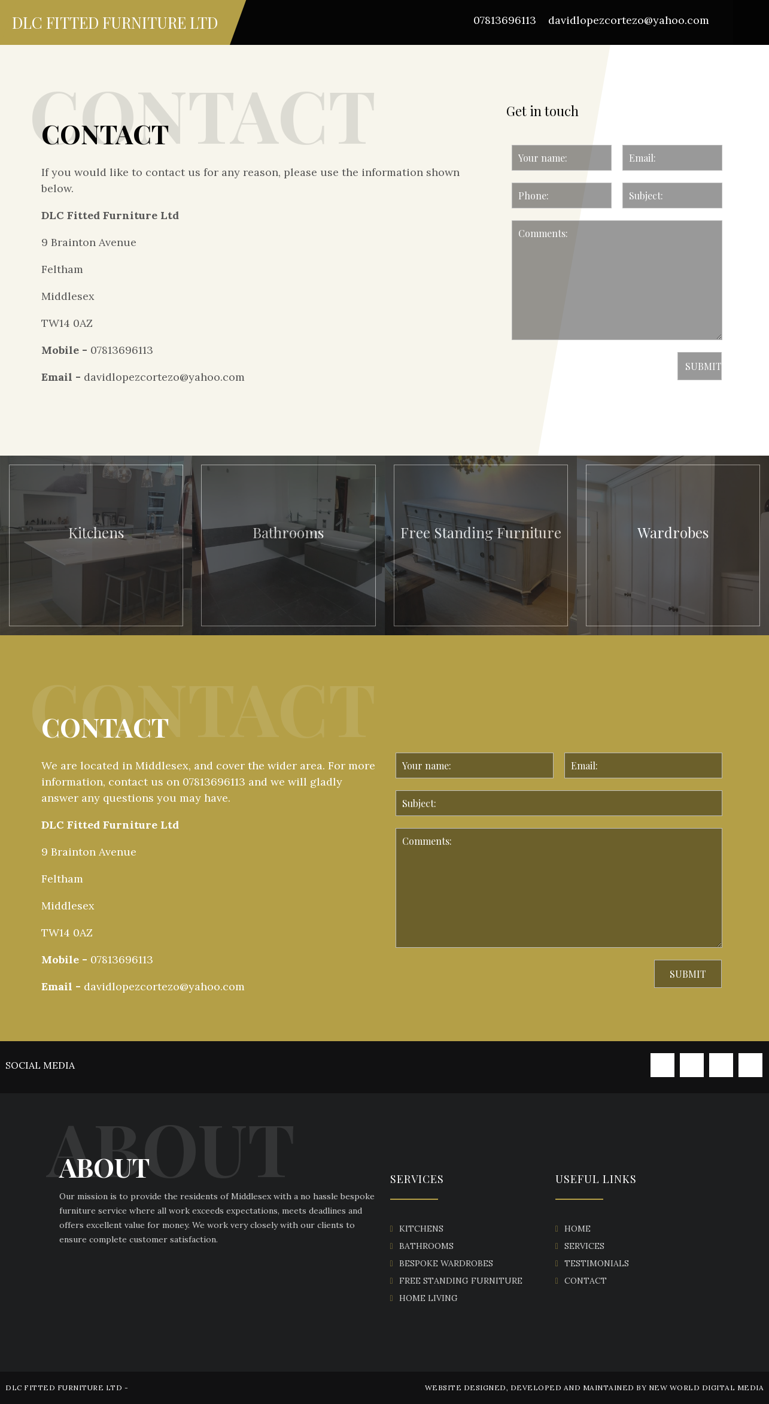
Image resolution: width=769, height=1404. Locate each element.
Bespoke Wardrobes (446, 1263)
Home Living (428, 1298)
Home (577, 1228)
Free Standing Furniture (460, 1280)
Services (584, 1246)
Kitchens (421, 1228)
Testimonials (596, 1263)
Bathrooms (426, 1246)
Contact (585, 1280)
